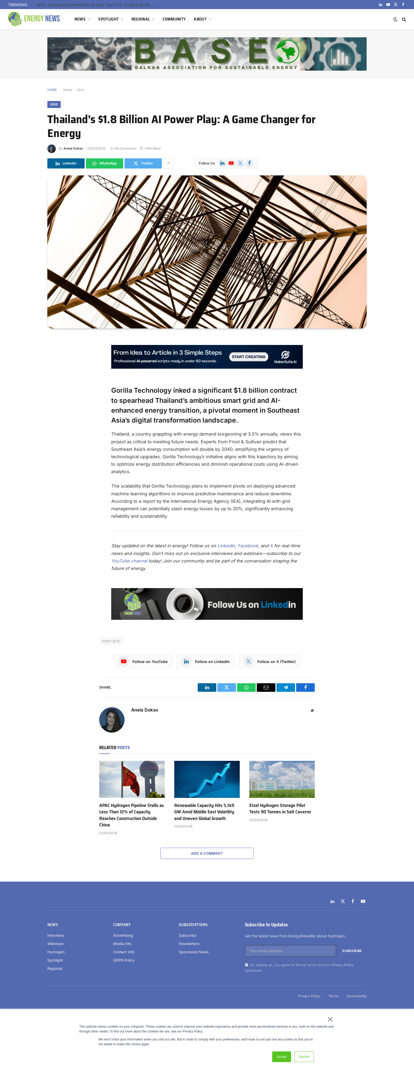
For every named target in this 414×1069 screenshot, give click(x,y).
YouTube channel (129, 561)
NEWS (80, 19)
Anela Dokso (73, 148)
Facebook (248, 545)
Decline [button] (304, 1057)
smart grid (110, 641)
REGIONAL (140, 19)
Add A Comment (207, 853)
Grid (80, 90)
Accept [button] (282, 1057)
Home (67, 90)
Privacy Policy (342, 965)
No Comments (123, 148)
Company (122, 925)
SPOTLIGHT (108, 19)
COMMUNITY (174, 19)
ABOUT (200, 19)
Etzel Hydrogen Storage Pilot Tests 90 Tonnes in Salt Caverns (280, 808)
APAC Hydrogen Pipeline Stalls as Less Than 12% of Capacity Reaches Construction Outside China (96, 4)
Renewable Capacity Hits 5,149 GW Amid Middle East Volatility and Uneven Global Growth (204, 812)
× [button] (330, 1019)
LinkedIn (226, 545)
